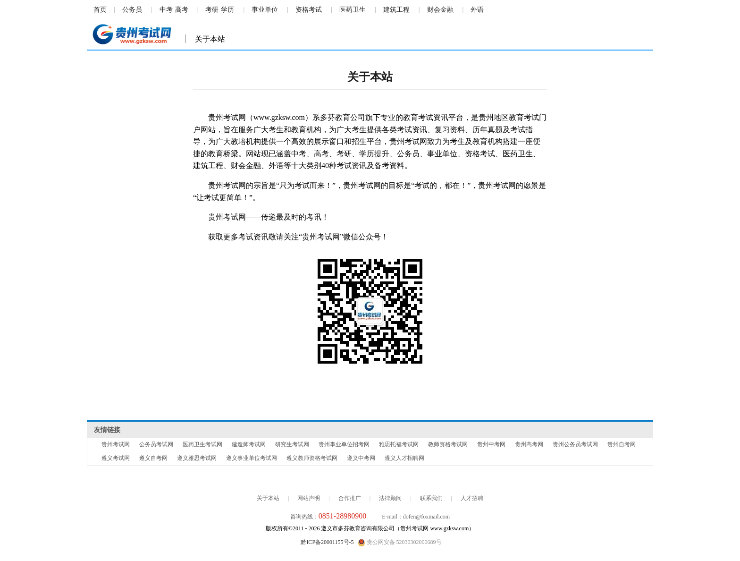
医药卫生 (352, 9)
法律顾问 (390, 498)
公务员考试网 (156, 444)
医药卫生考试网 (202, 444)
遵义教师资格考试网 (311, 458)
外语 (477, 9)
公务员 (132, 9)
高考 (181, 9)
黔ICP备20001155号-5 (327, 542)
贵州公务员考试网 (575, 444)
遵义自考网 (153, 458)
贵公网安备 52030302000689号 (400, 542)
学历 (227, 9)
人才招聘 (472, 498)
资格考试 (308, 9)
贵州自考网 (621, 444)
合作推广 (349, 498)
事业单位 (265, 9)
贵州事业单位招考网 (344, 444)
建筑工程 (396, 9)
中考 (166, 9)
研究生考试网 (292, 444)
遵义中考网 (361, 458)
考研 (212, 9)
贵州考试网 (115, 444)
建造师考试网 (249, 444)
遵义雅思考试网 (197, 458)
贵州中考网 (491, 444)
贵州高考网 (529, 444)
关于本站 (268, 498)
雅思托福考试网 (399, 444)
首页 (100, 9)
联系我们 (431, 498)
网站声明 (308, 498)
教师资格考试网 (448, 444)
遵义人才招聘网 (404, 458)
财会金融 (440, 9)
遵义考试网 (115, 458)
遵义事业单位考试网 (251, 458)
